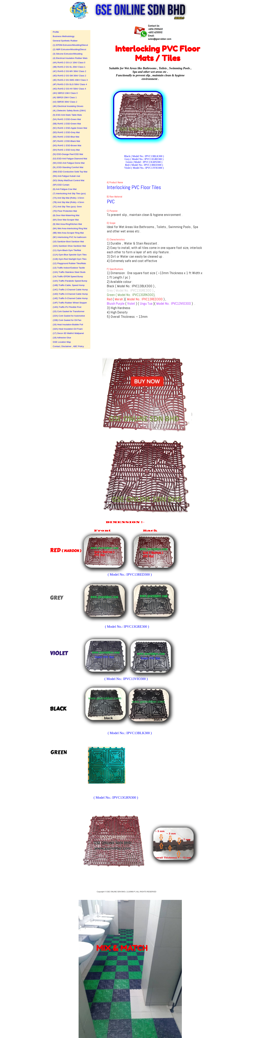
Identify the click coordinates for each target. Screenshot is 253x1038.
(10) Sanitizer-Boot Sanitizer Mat (68, 241)
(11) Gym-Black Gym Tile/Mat (67, 250)
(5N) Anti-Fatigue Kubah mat (66, 176)
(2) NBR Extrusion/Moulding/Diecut (69, 49)
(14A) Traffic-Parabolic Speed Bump (69, 281)
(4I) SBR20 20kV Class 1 (65, 97)
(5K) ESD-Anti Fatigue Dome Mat (69, 163)
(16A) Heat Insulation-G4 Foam (68, 329)
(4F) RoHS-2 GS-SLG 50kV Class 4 (69, 84)
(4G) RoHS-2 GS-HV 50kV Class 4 (69, 88)
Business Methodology (63, 36)
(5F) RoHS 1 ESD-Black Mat (66, 141)
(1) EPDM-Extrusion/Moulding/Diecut (69, 45)
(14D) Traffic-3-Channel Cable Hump (69, 294)
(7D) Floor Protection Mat (65, 211)
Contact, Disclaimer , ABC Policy (68, 346)
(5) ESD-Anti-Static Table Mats (67, 115)
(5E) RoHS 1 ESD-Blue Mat (66, 137)
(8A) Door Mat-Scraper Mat (66, 220)
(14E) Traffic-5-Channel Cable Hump (69, 298)
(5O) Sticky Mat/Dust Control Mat (68, 180)
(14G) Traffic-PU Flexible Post (67, 307)
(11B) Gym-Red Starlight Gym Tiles (69, 259)
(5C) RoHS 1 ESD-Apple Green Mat (69, 128)
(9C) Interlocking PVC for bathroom (69, 237)
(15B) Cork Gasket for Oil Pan (67, 320)
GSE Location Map (62, 342)
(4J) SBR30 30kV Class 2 (65, 102)
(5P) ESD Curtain (61, 185)
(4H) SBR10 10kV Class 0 (65, 93)
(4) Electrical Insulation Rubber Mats (69, 58)
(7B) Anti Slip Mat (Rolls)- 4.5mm (68, 202)
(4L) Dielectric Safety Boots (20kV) (69, 110)
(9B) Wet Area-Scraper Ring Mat (68, 233)
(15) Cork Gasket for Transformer (68, 311)
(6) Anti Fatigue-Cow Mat (64, 189)
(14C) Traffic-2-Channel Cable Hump (69, 289)
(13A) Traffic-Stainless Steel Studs (69, 272)
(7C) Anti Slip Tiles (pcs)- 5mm (67, 206)
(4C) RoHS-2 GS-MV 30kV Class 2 (69, 71)
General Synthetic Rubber (65, 40)
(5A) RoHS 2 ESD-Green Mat (67, 119)
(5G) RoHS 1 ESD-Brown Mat (67, 145)
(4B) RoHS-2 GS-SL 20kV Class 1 (69, 67)
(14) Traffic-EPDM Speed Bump (68, 276)
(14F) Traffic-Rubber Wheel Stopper (69, 302)
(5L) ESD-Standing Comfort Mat (68, 167)
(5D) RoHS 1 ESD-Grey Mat (66, 132)
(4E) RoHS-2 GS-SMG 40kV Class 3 (69, 80)
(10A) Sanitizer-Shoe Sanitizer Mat (69, 246)
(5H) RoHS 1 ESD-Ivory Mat (66, 150)
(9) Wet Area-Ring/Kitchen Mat (67, 224)
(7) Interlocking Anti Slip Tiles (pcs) (69, 193)
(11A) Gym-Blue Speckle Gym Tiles (69, 254)
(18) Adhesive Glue (62, 337)
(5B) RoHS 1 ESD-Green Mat (67, 123)
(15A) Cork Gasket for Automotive (69, 316)
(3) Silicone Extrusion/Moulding (67, 54)
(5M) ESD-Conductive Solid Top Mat (69, 171)
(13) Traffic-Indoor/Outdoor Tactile (69, 268)
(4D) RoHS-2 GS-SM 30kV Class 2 (69, 75)
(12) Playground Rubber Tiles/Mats (69, 263)
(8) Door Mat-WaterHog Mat (66, 215)
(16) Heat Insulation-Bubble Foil (68, 324)
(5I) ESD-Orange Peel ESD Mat (68, 154)
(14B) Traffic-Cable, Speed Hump (69, 285)
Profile (56, 32)
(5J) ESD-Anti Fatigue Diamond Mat (69, 158)
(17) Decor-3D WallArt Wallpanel (68, 333)
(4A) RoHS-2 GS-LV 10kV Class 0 (69, 62)
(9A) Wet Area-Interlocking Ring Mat (69, 228)
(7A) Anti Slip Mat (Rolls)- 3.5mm (68, 198)
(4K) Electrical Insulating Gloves (68, 106)
